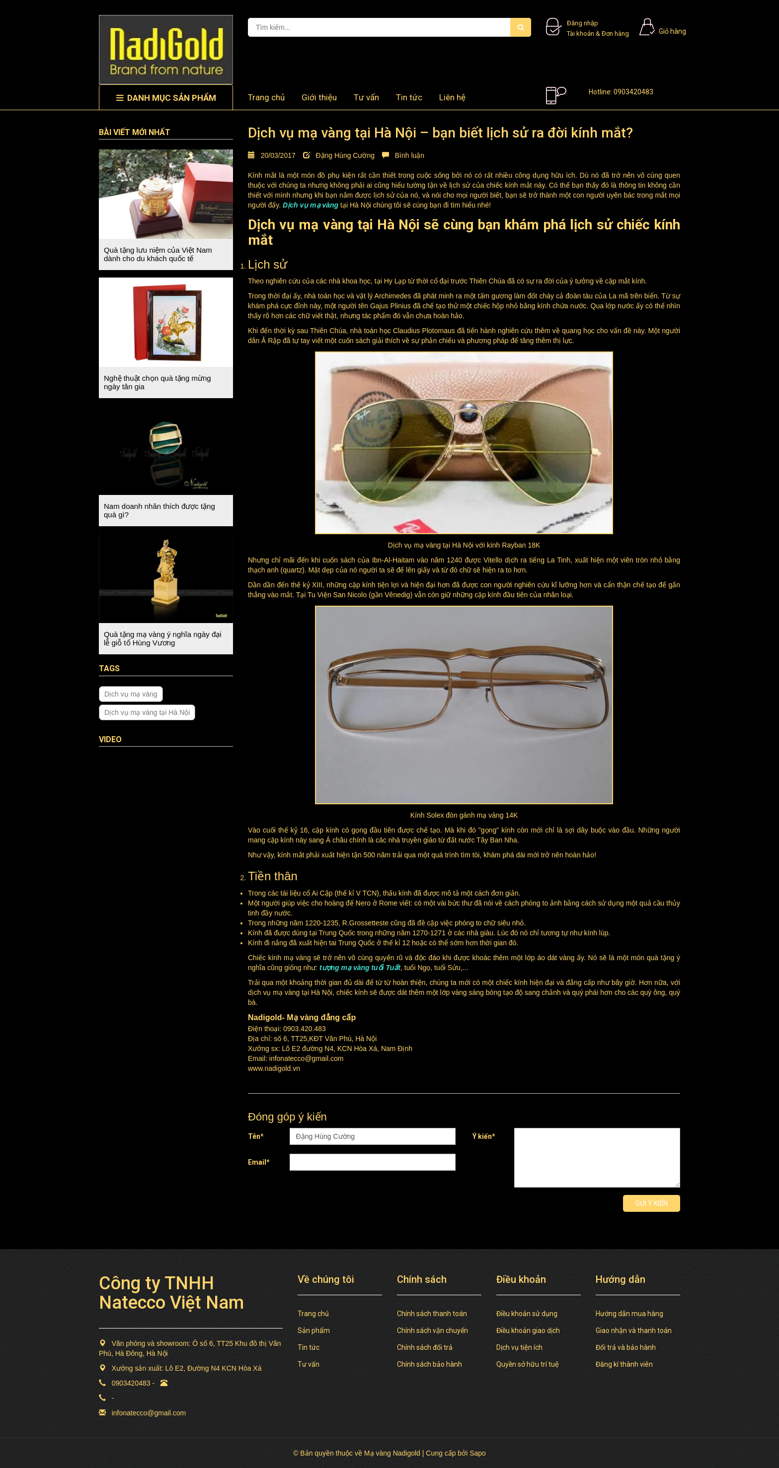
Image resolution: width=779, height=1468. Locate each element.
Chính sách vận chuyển (432, 1330)
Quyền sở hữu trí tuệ (527, 1364)
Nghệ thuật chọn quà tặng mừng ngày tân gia (157, 382)
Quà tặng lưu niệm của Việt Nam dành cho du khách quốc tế (158, 254)
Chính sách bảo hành (429, 1364)
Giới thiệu (319, 97)
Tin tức (409, 97)
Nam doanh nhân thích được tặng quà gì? (159, 510)
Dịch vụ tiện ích (519, 1347)
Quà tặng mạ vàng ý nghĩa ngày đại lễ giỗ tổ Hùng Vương (163, 638)
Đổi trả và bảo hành (626, 1347)
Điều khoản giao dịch (528, 1330)
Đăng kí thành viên (624, 1364)
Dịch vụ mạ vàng (130, 694)
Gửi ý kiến (651, 1203)
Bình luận (403, 155)
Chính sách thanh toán (432, 1314)
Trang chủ (266, 97)
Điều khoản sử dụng (526, 1314)
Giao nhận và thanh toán (634, 1330)
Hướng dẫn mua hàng (629, 1314)
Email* (259, 1162)
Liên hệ (452, 97)
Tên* (256, 1136)
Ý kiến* (483, 1136)
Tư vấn (366, 97)
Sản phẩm (314, 1330)
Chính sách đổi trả (425, 1347)
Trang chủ (313, 1314)
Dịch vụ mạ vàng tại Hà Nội (147, 712)
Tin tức (308, 1347)
